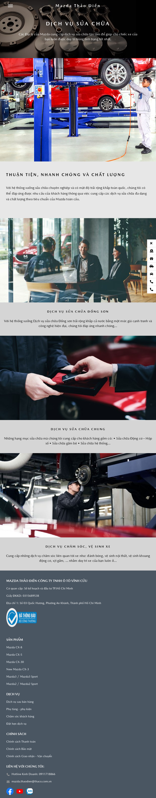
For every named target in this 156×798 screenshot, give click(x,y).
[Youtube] (19, 791)
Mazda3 (11, 676)
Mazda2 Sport (29, 684)
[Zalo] (29, 791)
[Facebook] (10, 791)
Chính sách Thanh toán (21, 741)
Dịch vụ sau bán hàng (20, 702)
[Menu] (10, 6)
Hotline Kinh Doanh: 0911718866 (33, 774)
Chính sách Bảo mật (19, 749)
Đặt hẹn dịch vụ (16, 723)
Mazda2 (11, 684)
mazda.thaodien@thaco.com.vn (32, 781)
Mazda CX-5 (14, 654)
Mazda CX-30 (15, 662)
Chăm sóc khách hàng (20, 716)
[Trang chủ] (78, 6)
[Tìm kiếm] (146, 6)
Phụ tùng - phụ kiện (18, 709)
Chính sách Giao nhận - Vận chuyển (29, 756)
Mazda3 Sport (29, 676)
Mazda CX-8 (14, 647)
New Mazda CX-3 (17, 669)
